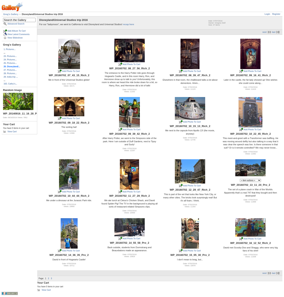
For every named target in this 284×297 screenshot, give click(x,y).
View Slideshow (15, 38)
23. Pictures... (10, 56)
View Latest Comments (18, 34)
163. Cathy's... (10, 84)
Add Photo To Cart (71, 71)
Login (267, 14)
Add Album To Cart (16, 31)
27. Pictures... (10, 70)
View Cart (12, 131)
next (264, 32)
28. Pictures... (10, 73)
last (274, 32)
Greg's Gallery (10, 14)
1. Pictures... (10, 49)
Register (276, 14)
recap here (128, 24)
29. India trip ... (11, 77)
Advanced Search (15, 24)
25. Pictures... (10, 63)
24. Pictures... (10, 60)
